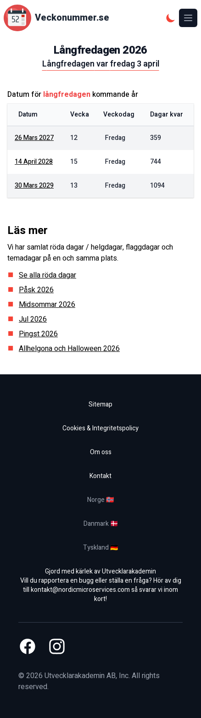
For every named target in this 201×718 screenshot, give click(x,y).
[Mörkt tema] (170, 18)
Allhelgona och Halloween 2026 (69, 348)
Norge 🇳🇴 (100, 500)
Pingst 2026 (38, 334)
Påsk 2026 (36, 289)
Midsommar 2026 (47, 304)
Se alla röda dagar (47, 275)
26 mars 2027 (34, 138)
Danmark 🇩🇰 (101, 524)
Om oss (101, 452)
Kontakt (100, 476)
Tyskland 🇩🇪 (100, 547)
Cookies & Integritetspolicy (100, 428)
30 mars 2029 (34, 185)
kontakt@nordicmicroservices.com (80, 590)
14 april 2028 (34, 162)
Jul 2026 (33, 319)
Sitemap (100, 404)
